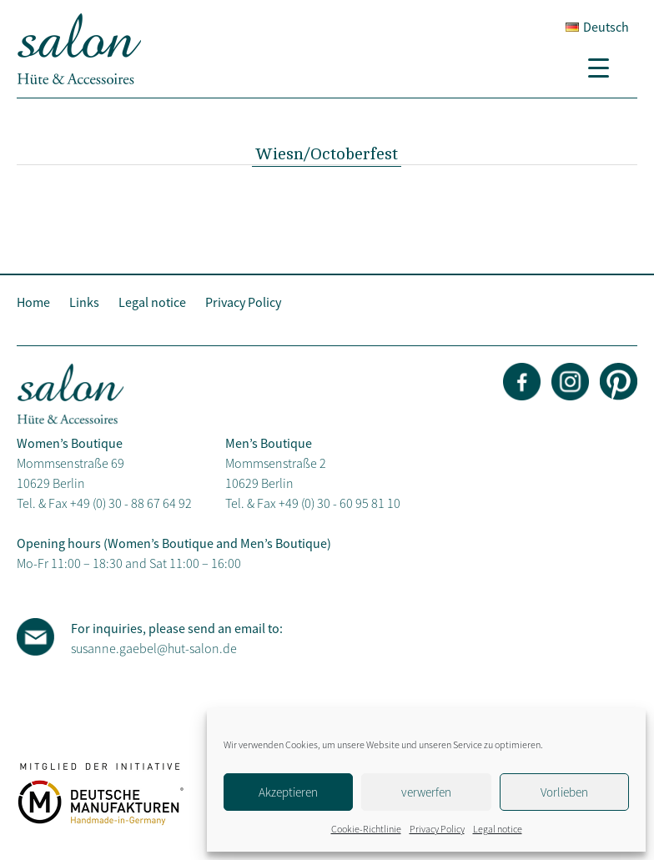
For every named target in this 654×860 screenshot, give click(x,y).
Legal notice (497, 828)
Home (33, 302)
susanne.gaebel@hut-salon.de (154, 648)
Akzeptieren (288, 792)
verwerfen (426, 792)
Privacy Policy (437, 828)
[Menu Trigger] (604, 66)
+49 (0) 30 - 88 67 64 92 (131, 503)
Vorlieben (564, 792)
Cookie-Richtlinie (366, 828)
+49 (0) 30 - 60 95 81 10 (339, 503)
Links (84, 302)
